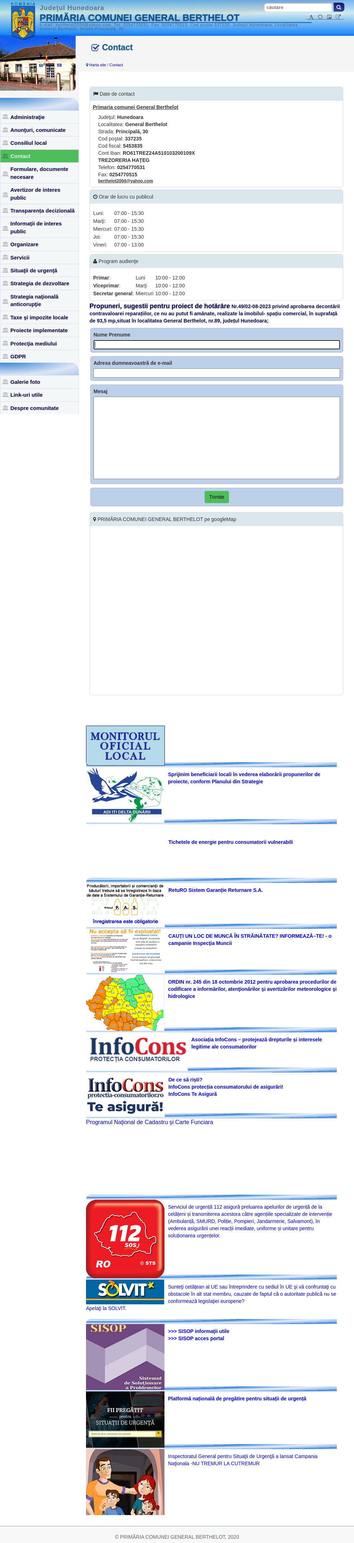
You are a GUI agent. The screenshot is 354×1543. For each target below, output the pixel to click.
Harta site (97, 65)
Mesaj (100, 391)
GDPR (18, 356)
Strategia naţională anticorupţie (34, 300)
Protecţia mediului (33, 343)
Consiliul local (28, 143)
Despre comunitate (34, 408)
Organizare (24, 244)
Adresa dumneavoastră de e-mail (133, 363)
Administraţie (27, 117)
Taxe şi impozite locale (39, 317)
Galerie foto (25, 382)
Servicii (19, 257)
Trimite (216, 497)
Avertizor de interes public (35, 193)
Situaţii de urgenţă (33, 270)
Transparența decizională (42, 210)
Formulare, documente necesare (39, 173)
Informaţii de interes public (36, 227)
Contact (20, 156)
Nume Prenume (112, 335)
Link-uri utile (26, 395)
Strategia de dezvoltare (39, 283)
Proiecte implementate (39, 330)
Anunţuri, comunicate (38, 130)
